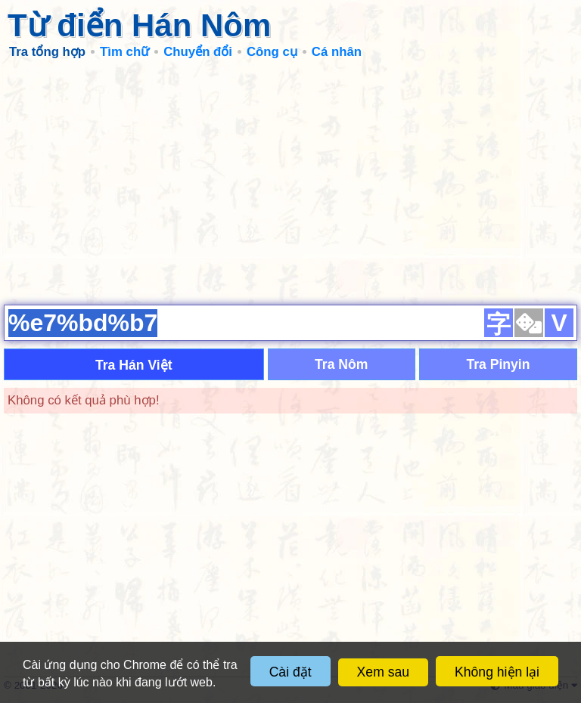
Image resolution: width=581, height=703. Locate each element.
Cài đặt (290, 672)
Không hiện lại (497, 672)
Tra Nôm (341, 364)
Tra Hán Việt (133, 365)
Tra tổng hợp (47, 52)
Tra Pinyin (498, 364)
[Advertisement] (290, 181)
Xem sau (383, 672)
